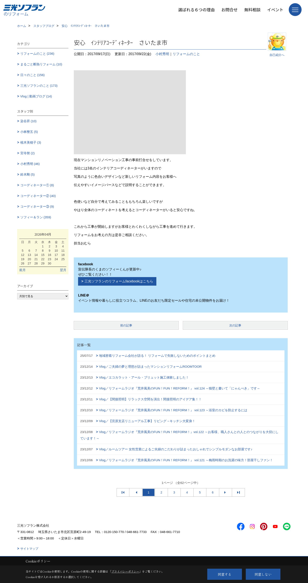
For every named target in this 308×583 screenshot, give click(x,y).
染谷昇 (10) (28, 121)
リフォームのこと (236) (37, 53)
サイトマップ (29, 548)
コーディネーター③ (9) (37, 206)
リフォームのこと (186, 54)
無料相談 (252, 9)
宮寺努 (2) (27, 153)
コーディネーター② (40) (38, 196)
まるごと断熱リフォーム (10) (41, 64)
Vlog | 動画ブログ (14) (36, 96)
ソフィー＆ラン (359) (35, 217)
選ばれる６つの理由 (196, 9)
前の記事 (126, 325)
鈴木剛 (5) (27, 174)
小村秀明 (162, 54)
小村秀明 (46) (30, 164)
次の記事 (235, 325)
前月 (22, 270)
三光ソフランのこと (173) (39, 85)
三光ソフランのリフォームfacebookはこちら (118, 281)
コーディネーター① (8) (37, 185)
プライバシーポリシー (125, 571)
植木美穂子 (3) (30, 142)
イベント (275, 9)
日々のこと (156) (32, 75)
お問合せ (229, 9)
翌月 (63, 270)
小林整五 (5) (29, 132)
